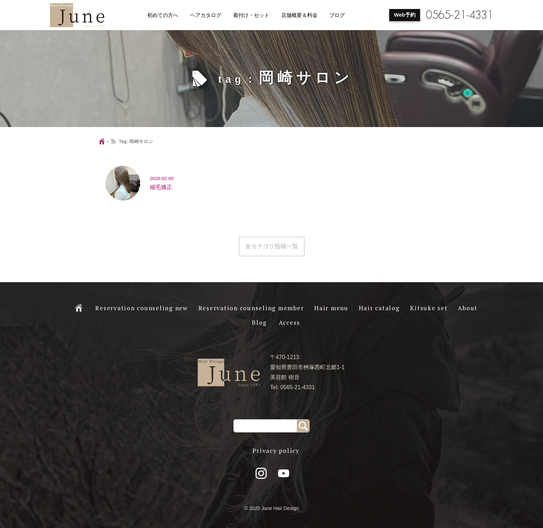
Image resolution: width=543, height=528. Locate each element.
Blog (259, 322)
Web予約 (405, 15)
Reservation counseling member (251, 308)
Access (290, 322)
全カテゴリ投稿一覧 (271, 246)
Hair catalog (379, 308)
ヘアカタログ (205, 15)
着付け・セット (251, 15)
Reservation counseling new (141, 308)
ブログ (337, 15)
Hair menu (331, 308)
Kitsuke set (428, 308)
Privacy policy (276, 451)
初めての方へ (162, 15)
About (468, 308)
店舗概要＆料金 (299, 15)
